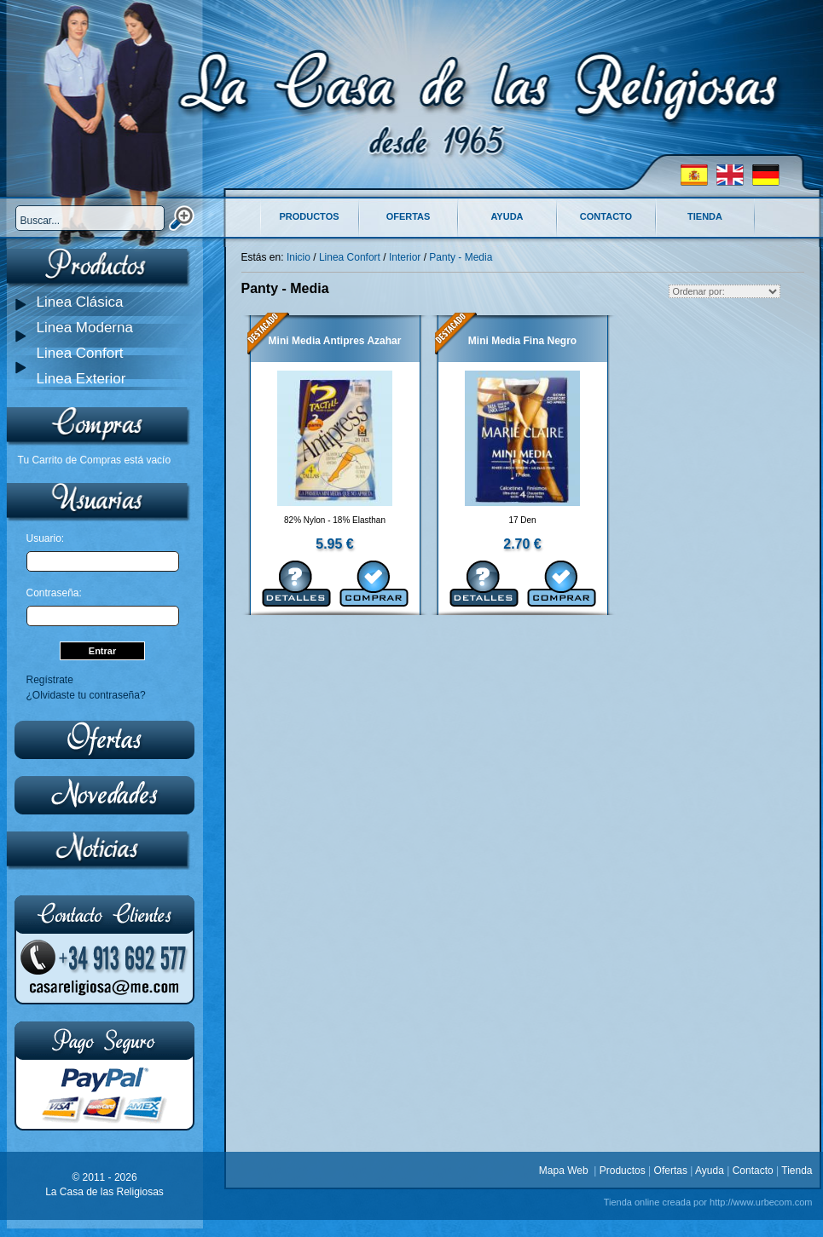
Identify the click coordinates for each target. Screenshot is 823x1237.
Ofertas (408, 216)
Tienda (704, 216)
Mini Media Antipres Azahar (335, 341)
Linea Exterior (81, 379)
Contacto (606, 216)
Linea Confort (80, 353)
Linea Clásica (80, 302)
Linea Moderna (85, 327)
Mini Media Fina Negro (522, 341)
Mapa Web (566, 1171)
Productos (309, 216)
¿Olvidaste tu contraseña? (86, 695)
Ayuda (506, 216)
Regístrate (49, 680)
